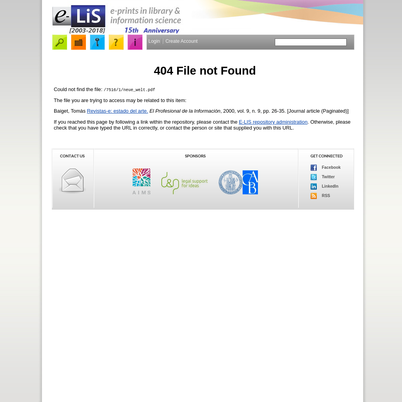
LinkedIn (324, 186)
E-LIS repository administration (273, 122)
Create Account (181, 41)
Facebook (326, 167)
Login (154, 41)
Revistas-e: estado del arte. (117, 111)
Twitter (323, 177)
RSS (320, 196)
